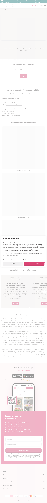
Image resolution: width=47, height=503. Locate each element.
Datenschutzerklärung (8, 260)
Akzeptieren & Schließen (34, 264)
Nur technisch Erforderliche (13, 264)
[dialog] (23, 251)
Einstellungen (27, 260)
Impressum (18, 260)
